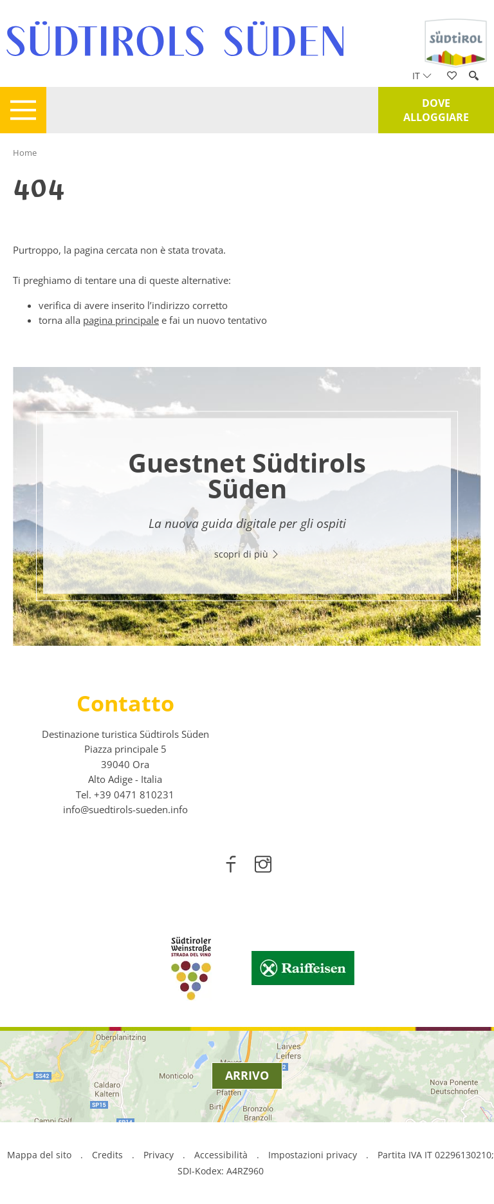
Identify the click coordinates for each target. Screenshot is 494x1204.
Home (25, 152)
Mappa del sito (39, 1155)
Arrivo (247, 1075)
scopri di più (247, 554)
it (422, 76)
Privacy (158, 1155)
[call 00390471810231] (134, 794)
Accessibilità (221, 1155)
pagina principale (121, 320)
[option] (247, 506)
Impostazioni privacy (314, 1155)
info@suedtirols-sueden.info (125, 809)
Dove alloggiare (436, 110)
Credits (107, 1155)
